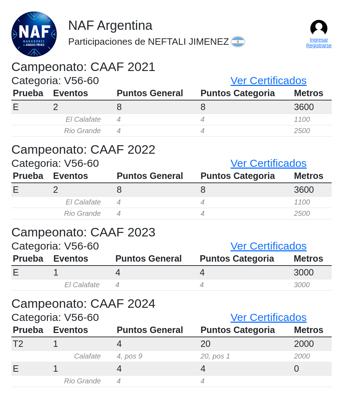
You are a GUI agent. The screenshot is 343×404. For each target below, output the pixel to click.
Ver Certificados (268, 80)
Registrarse (319, 45)
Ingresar (319, 40)
